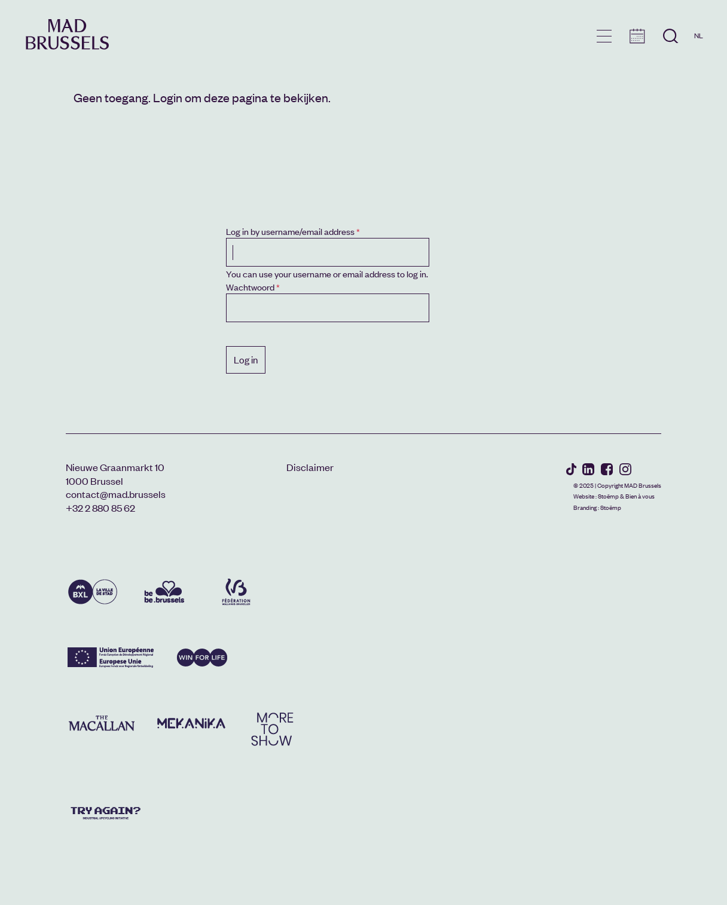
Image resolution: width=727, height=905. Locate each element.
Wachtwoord (250, 286)
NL (698, 35)
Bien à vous (640, 496)
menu (604, 36)
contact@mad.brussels (116, 493)
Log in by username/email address (290, 231)
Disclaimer (310, 466)
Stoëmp (608, 496)
